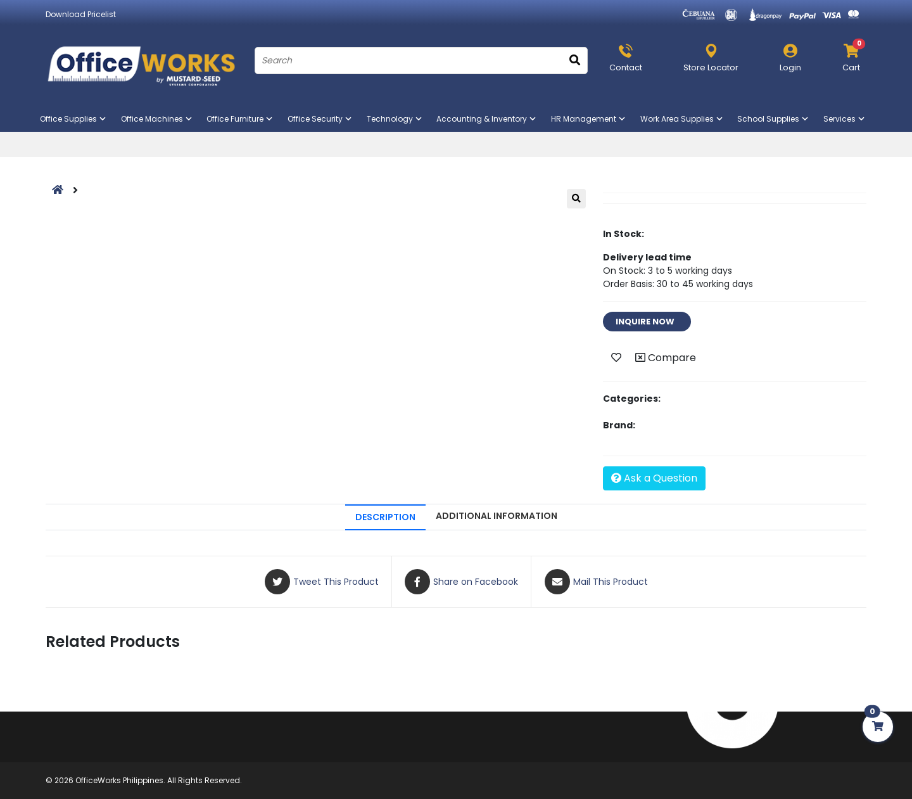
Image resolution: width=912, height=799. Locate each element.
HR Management (589, 118)
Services (844, 118)
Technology (395, 118)
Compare (665, 357)
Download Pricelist (81, 14)
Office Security (320, 118)
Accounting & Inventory (487, 118)
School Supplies (773, 118)
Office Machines (157, 118)
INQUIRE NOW (647, 322)
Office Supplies (74, 118)
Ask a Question (654, 478)
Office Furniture (240, 118)
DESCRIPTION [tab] (385, 517)
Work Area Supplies (682, 118)
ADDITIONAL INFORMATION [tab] (496, 515)
